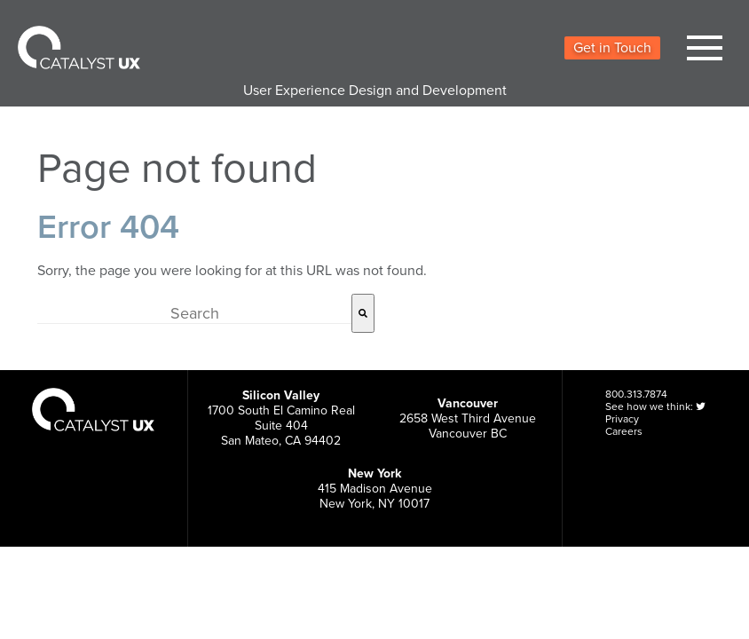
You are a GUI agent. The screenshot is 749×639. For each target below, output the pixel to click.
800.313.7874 (636, 394)
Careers (624, 431)
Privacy (622, 419)
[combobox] (194, 313)
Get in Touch (612, 48)
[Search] (362, 313)
